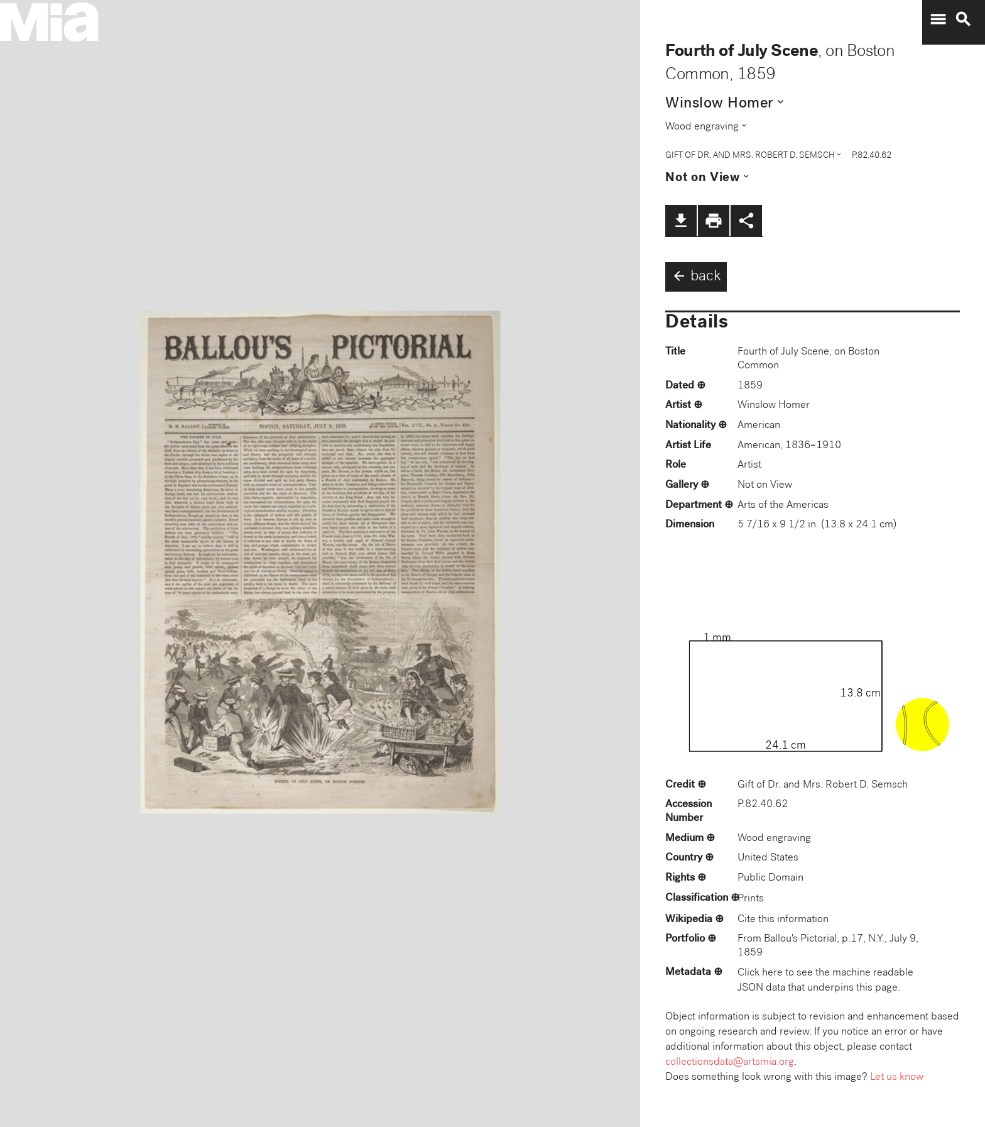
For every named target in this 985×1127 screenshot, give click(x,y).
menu (937, 19)
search (963, 19)
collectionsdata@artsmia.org (729, 1062)
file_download (681, 220)
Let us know (896, 1077)
